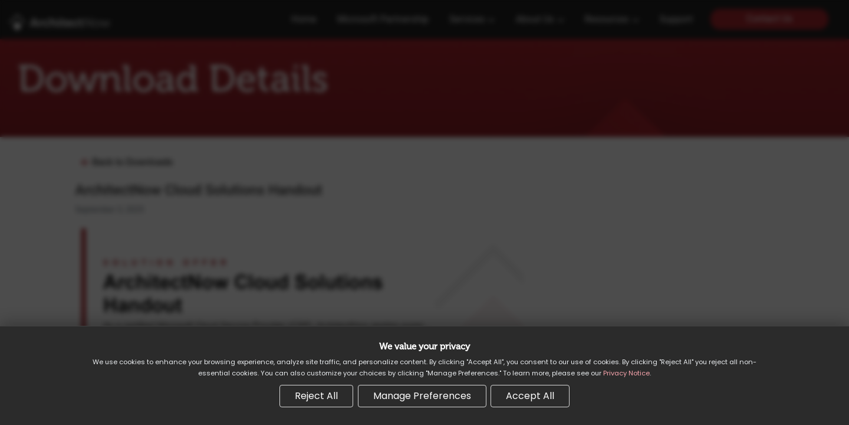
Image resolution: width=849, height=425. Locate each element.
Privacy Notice (626, 373)
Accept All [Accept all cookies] (530, 396)
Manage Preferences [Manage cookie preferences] (422, 396)
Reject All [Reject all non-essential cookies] (316, 396)
